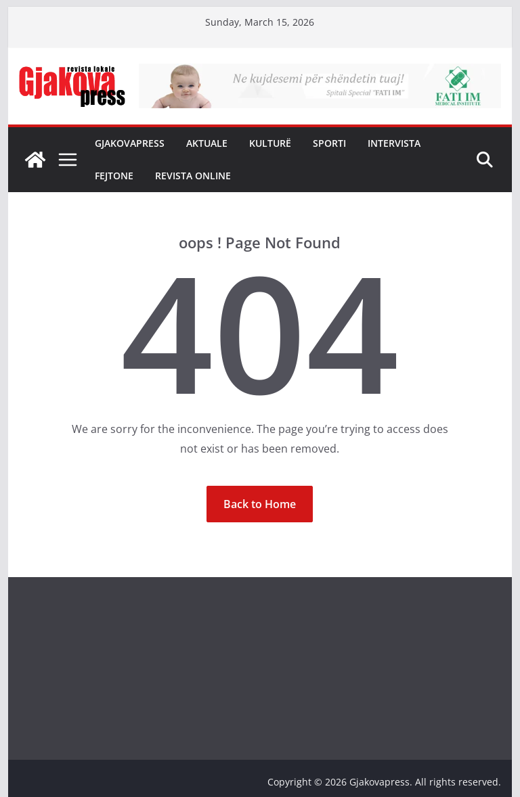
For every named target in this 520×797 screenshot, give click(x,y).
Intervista (394, 143)
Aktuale (207, 143)
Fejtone (114, 175)
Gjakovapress (130, 143)
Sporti (329, 143)
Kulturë (270, 143)
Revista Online (193, 175)
